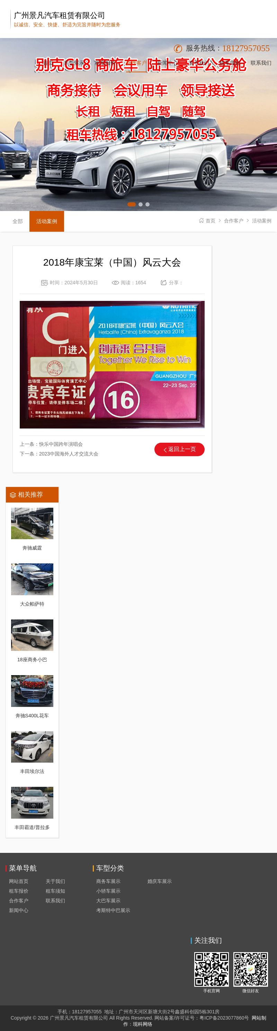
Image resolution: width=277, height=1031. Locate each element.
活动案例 (261, 220)
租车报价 (18, 891)
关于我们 (55, 881)
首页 (210, 220)
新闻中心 (18, 910)
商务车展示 (108, 881)
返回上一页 (182, 449)
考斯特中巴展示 (113, 910)
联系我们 (55, 900)
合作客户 (233, 220)
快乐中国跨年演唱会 (61, 444)
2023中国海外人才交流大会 (68, 454)
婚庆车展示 (160, 881)
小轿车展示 (108, 891)
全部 (17, 221)
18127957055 (246, 48)
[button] (131, 204)
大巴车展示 (108, 900)
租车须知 (55, 891)
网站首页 (18, 881)
